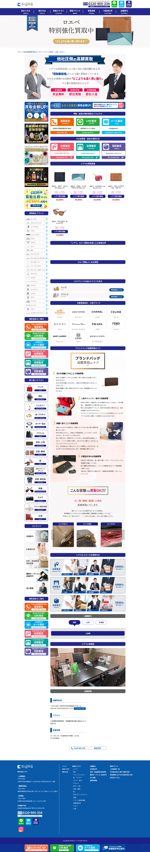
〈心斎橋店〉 (22, 776)
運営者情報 (93, 780)
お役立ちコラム (115, 778)
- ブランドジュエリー (79, 775)
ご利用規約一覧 (115, 769)
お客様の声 (108, 12)
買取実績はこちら (116, 290)
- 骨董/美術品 (76, 803)
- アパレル (75, 783)
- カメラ (75, 806)
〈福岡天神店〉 (22, 786)
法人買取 (93, 778)
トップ (64, 766)
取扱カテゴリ (58, 12)
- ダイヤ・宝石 (77, 780)
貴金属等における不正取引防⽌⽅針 (121, 775)
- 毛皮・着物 (76, 789)
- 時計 (74, 772)
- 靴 (73, 792)
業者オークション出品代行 (98, 775)
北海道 (101, 622)
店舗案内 (124, 12)
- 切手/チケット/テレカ (79, 795)
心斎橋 (87, 633)
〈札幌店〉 (21, 796)
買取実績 (91, 12)
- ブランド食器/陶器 (78, 800)
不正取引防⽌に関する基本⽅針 (120, 772)
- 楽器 (74, 797)
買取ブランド (75, 12)
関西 (74, 622)
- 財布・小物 (76, 786)
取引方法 (42, 12)
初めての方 (26, 12)
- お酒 (74, 809)
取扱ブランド (114, 766)
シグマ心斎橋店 (88, 644)
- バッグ (75, 769)
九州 (88, 622)
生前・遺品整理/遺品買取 (98, 772)
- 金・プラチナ (77, 778)
